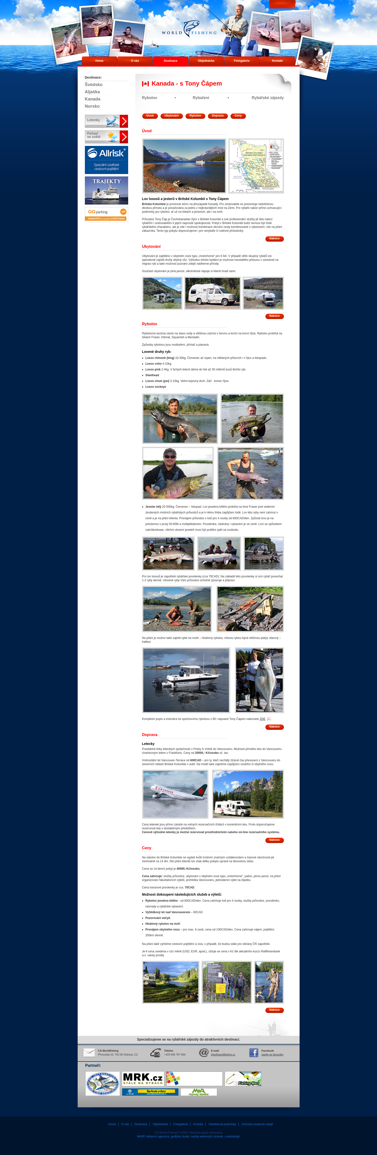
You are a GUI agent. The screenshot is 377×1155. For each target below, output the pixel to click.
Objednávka (206, 60)
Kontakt (277, 60)
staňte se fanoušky (273, 1054)
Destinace (170, 60)
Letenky (93, 120)
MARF (141, 1136)
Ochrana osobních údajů (257, 1124)
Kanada (93, 99)
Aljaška (92, 91)
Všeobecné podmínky (222, 1124)
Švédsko (94, 84)
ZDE (262, 719)
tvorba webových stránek (207, 1136)
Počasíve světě (94, 135)
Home (99, 60)
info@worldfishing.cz (223, 1054)
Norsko (92, 106)
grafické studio (180, 1136)
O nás (135, 60)
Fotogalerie (242, 60)
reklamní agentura (157, 1136)
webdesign (233, 1136)
